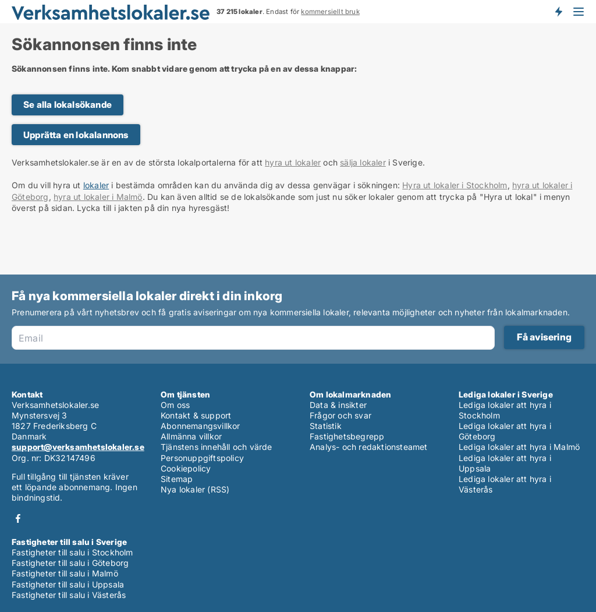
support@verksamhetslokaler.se (78, 447)
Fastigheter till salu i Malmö (65, 573)
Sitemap (177, 479)
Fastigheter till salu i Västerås (69, 595)
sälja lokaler (363, 162)
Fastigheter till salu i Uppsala (68, 584)
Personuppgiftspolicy (202, 458)
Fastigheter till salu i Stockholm (72, 552)
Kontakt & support (196, 415)
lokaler (96, 185)
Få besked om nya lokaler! (558, 11)
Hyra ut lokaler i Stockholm (454, 185)
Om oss (175, 405)
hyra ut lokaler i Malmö (98, 197)
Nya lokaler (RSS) (195, 489)
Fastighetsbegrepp (347, 436)
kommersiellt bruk (330, 12)
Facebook (18, 518)
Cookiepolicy (186, 468)
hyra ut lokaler (293, 162)
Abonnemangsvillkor (200, 426)
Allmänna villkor (191, 436)
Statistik (326, 426)
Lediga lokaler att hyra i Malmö (519, 447)
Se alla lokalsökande (67, 104)
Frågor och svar (340, 415)
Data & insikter (338, 405)
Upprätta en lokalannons (76, 134)
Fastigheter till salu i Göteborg (70, 563)
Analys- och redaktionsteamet (369, 447)
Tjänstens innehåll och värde (216, 447)
